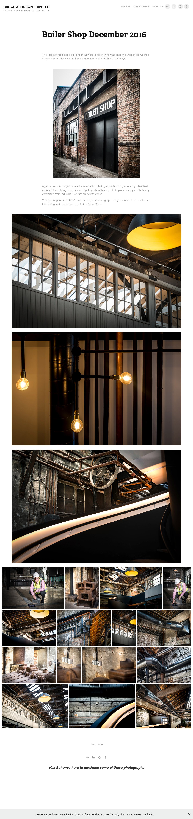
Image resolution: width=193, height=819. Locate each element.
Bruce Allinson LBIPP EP (26, 6)
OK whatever (134, 814)
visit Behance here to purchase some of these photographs (96, 768)
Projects (125, 6)
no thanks (148, 814)
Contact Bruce (141, 6)
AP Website (158, 6)
